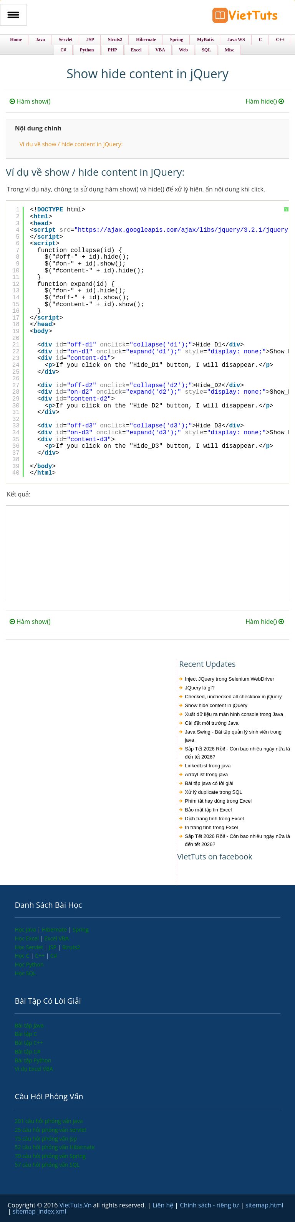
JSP (53, 947)
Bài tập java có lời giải (209, 783)
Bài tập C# (27, 1051)
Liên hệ (163, 1205)
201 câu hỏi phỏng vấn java (49, 1121)
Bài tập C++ (29, 1042)
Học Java (26, 929)
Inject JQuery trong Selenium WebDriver (229, 679)
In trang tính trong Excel (211, 827)
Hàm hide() (265, 101)
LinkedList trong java (207, 765)
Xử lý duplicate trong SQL (213, 792)
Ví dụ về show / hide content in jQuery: (71, 144)
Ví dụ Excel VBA (34, 1068)
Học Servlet (29, 947)
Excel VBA (57, 938)
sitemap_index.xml (39, 1211)
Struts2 (71, 947)
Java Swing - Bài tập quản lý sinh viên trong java (233, 736)
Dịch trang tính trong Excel (214, 818)
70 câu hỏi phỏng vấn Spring (50, 1155)
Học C (23, 955)
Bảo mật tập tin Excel (208, 810)
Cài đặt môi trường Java (212, 723)
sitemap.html (264, 1205)
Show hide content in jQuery (216, 705)
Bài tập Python (33, 1060)
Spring (81, 929)
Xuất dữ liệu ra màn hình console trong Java (234, 714)
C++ (40, 955)
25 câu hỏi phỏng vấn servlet (50, 1129)
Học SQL (25, 973)
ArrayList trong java (206, 774)
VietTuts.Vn (76, 1205)
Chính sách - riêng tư (210, 1205)
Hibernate (55, 929)
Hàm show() (30, 101)
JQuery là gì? (199, 688)
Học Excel (27, 938)
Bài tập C (26, 1033)
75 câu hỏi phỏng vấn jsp (46, 1138)
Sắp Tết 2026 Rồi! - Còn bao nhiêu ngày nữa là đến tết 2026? (237, 753)
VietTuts (245, 17)
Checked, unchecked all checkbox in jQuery (233, 696)
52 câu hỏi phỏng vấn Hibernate (54, 1147)
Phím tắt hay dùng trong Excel (218, 801)
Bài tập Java (29, 1025)
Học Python (29, 964)
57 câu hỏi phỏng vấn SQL (47, 1164)
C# (53, 955)
